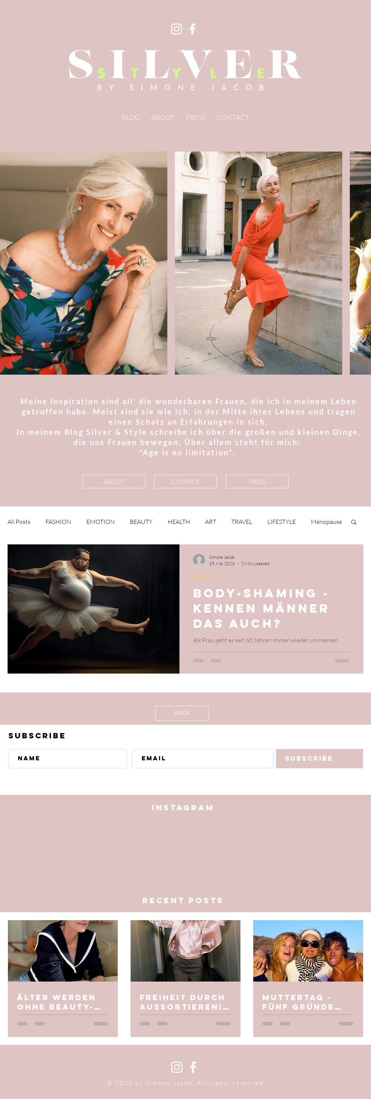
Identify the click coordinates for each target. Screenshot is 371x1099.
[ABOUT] (114, 481)
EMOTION (100, 521)
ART (210, 521)
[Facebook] (192, 29)
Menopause (326, 521)
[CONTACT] (185, 481)
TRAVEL (241, 521)
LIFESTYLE (281, 521)
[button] (353, 523)
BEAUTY (141, 521)
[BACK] (182, 713)
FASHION (58, 521)
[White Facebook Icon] (193, 1067)
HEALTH (179, 521)
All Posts (19, 521)
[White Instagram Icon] (176, 1067)
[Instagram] (176, 29)
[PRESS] (257, 481)
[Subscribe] (319, 758)
